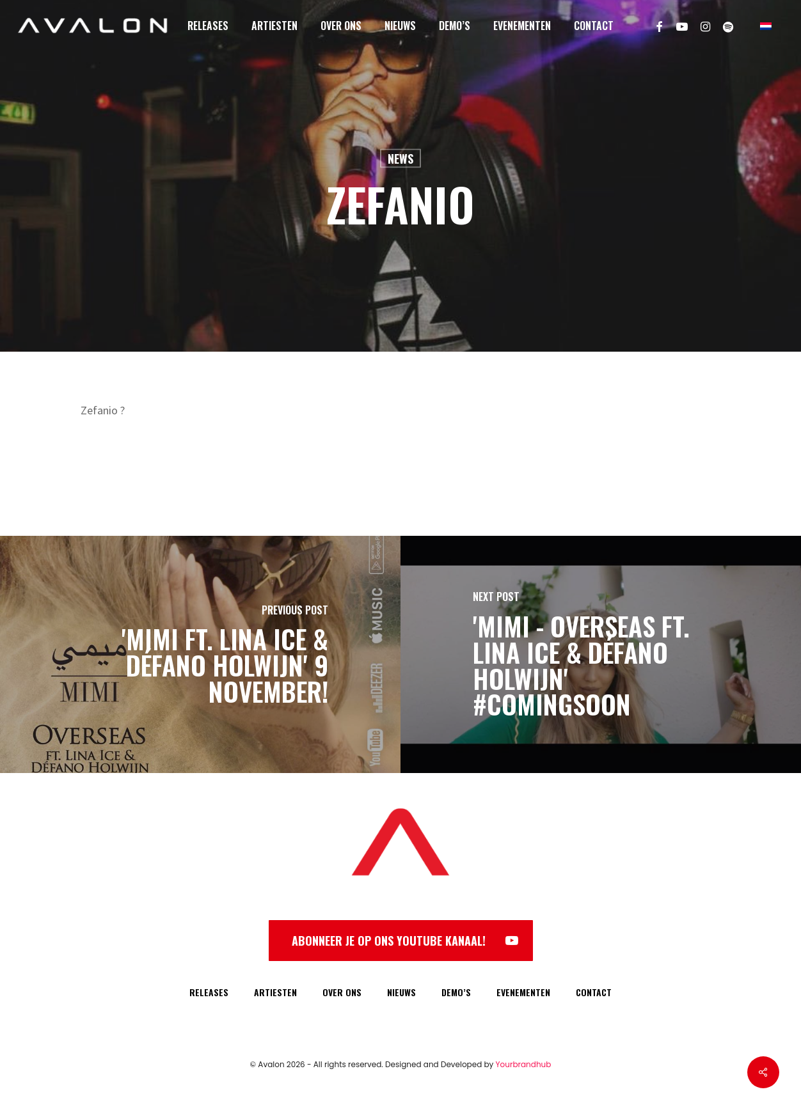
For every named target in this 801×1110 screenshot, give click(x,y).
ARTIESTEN (275, 992)
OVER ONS (341, 992)
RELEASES (208, 992)
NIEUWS (401, 992)
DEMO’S (456, 992)
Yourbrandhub (523, 1064)
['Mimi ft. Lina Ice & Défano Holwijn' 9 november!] (200, 654)
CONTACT (594, 992)
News (400, 158)
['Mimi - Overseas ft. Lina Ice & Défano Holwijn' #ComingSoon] (600, 654)
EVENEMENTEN (523, 992)
